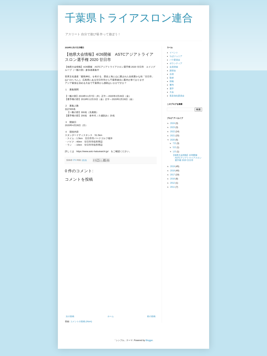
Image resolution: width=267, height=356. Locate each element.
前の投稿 (151, 316)
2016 (173, 178)
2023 (173, 127)
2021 (173, 135)
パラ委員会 (175, 60)
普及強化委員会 (177, 96)
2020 (173, 140)
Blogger (149, 340)
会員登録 (174, 67)
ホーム (110, 316)
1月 (175, 151)
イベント (174, 52)
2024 (173, 123)
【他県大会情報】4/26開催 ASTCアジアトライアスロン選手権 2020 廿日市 (187, 157)
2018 (173, 170)
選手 (172, 88)
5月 (175, 147)
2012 (173, 183)
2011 (173, 187)
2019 (173, 166)
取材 (172, 78)
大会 (172, 92)
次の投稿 (70, 316)
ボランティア (176, 63)
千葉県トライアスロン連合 (129, 18)
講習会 (173, 70)
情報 (172, 81)
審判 (172, 85)
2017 (173, 174)
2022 (173, 131)
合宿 (172, 74)
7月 (175, 143)
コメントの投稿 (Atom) (81, 321)
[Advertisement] (110, 286)
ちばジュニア (176, 56)
